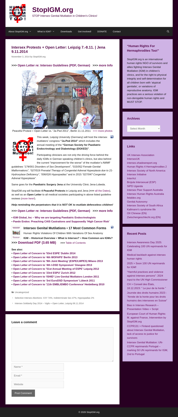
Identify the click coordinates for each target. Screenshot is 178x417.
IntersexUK (133, 158)
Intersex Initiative (137, 174)
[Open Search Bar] (168, 31)
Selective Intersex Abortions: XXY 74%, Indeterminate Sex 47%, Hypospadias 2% (54, 298)
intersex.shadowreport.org (142, 162)
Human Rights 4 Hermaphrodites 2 (147, 166)
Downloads (66, 31)
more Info (106, 65)
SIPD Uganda (135, 186)
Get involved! (84, 31)
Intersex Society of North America (146, 170)
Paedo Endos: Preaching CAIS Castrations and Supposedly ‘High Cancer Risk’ (61, 221)
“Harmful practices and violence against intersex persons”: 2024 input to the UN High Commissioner (147, 275)
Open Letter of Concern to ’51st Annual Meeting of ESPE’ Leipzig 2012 (56, 268)
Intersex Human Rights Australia (145, 194)
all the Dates (102, 190)
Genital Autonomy (137, 201)
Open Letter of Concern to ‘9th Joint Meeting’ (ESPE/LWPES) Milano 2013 (58, 261)
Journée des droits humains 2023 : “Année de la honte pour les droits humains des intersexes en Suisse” (147, 296)
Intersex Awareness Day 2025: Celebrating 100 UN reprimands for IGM (147, 246)
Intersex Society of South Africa (145, 205)
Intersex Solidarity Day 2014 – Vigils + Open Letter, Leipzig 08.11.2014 (49, 303)
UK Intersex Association (140, 155)
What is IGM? (47, 31)
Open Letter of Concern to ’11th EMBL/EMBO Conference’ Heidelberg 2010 (58, 284)
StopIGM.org (52, 10)
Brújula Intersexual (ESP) (141, 182)
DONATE (102, 31)
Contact (117, 31)
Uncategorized (22, 292)
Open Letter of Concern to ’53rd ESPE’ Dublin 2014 (44, 253)
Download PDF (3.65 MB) (37, 242)
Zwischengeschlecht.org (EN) (144, 217)
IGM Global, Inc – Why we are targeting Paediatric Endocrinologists (54, 217)
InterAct (131, 178)
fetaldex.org (134, 197)
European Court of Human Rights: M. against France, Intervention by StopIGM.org (146, 317)
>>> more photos (102, 130)
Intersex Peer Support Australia (145, 190)
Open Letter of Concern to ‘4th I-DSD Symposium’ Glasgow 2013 (52, 265)
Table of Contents (76, 242)
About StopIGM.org (21, 31)
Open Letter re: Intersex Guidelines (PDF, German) (54, 65)
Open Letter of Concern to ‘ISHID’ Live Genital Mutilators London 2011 (56, 276)
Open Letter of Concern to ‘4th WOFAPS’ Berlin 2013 (45, 257)
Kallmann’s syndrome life (141, 209)
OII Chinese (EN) (137, 213)
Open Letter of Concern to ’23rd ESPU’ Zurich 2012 (44, 272)
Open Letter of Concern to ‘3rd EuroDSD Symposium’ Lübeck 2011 (54, 280)
